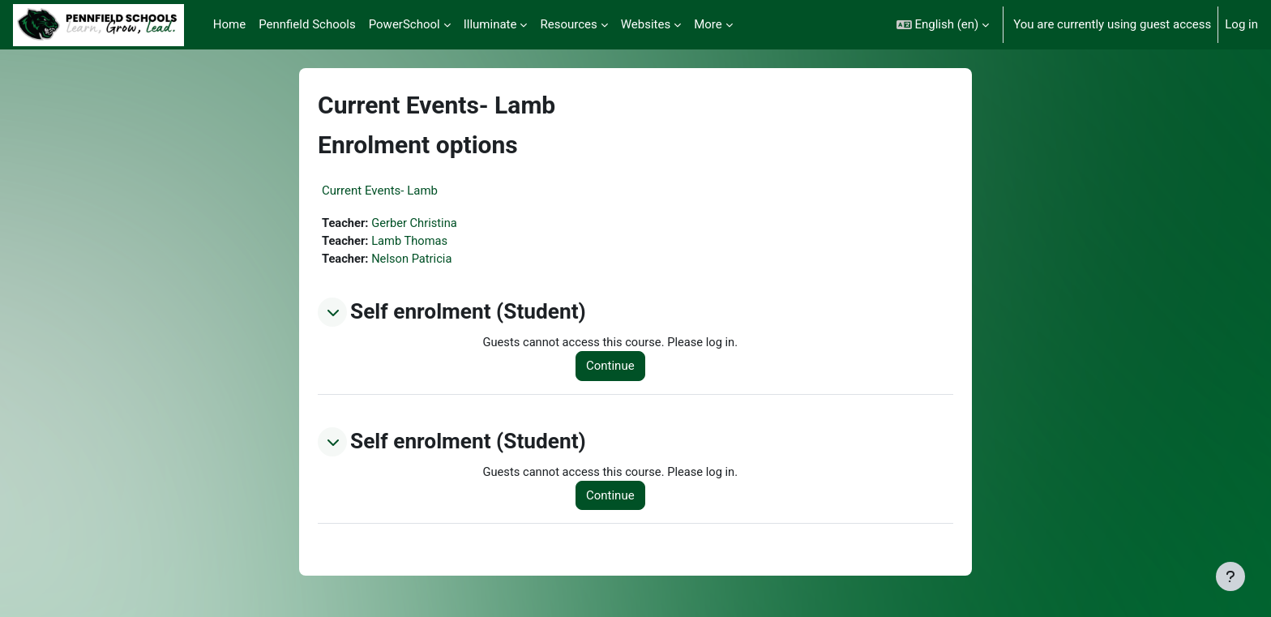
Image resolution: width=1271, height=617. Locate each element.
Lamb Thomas (412, 241)
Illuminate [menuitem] (490, 24)
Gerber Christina (416, 223)
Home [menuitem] (229, 24)
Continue (612, 367)
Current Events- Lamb (380, 190)
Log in (1241, 24)
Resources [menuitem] (568, 24)
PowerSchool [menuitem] (404, 24)
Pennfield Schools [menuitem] (307, 24)
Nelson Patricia (414, 259)
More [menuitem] (708, 24)
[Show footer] (1230, 576)
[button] (943, 24)
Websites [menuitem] (645, 24)
